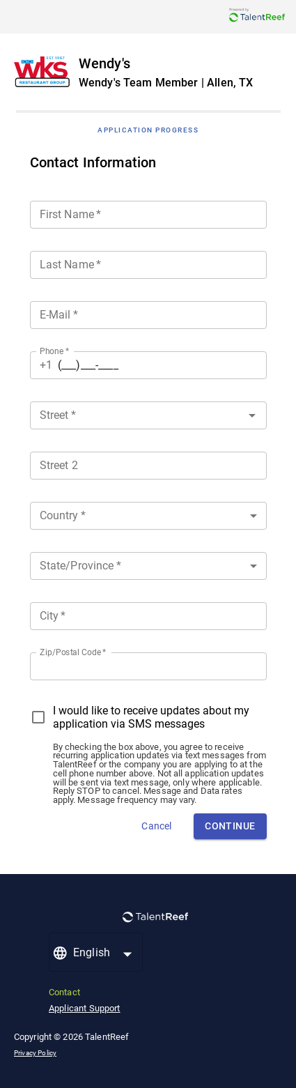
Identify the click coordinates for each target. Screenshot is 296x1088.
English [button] (91, 952)
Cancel (156, 826)
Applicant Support (84, 1008)
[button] (148, 516)
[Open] (252, 415)
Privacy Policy (35, 1053)
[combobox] (148, 412)
